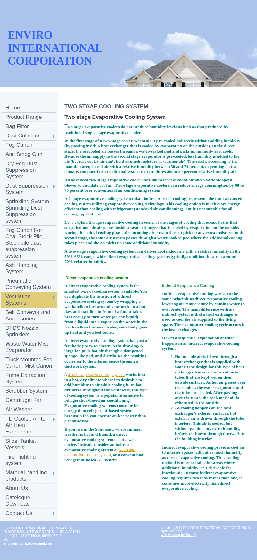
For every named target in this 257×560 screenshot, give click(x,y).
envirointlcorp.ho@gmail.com (28, 543)
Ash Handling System (21, 268)
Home (12, 108)
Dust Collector (22, 136)
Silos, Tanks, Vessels (20, 444)
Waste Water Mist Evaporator (26, 347)
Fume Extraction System (25, 378)
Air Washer (18, 410)
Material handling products (26, 475)
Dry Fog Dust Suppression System (21, 170)
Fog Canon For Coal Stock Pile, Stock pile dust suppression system (24, 243)
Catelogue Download (17, 500)
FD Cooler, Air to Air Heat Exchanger (25, 425)
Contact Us (18, 513)
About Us (16, 488)
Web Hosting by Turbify (178, 535)
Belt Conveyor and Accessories (27, 315)
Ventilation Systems (17, 299)
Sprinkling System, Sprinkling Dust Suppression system (28, 211)
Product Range (23, 117)
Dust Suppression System (26, 189)
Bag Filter (17, 126)
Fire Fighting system (20, 460)
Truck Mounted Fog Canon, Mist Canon (29, 362)
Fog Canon (18, 145)
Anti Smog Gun (23, 154)
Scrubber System (26, 391)
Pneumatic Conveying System (28, 284)
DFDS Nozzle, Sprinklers (22, 331)
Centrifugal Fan (24, 400)
